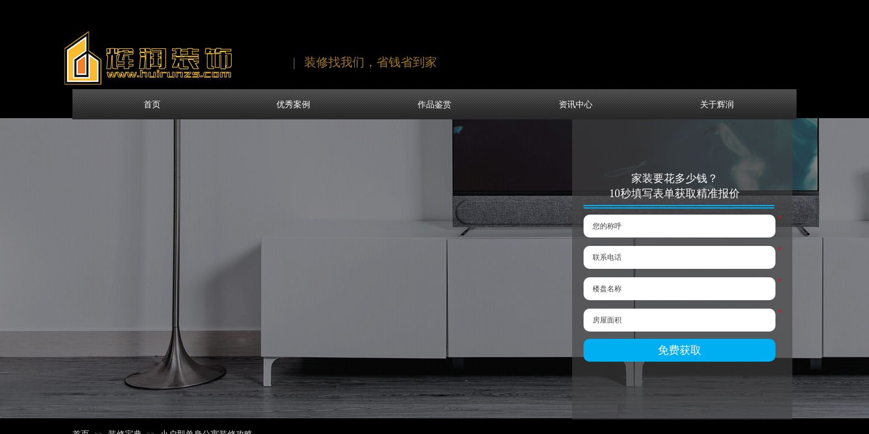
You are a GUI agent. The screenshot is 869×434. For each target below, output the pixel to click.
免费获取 (679, 350)
